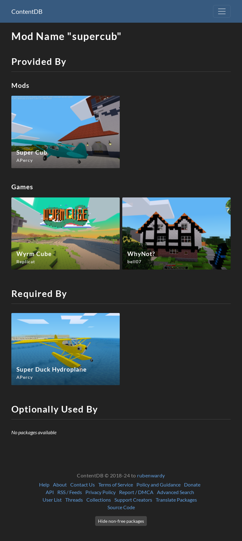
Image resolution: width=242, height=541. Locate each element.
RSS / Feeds (69, 492)
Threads (74, 500)
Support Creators (133, 500)
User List (52, 500)
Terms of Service (115, 484)
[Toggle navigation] (222, 11)
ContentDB (27, 11)
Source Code (121, 507)
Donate (192, 484)
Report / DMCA (136, 492)
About (60, 484)
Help (44, 484)
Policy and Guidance (158, 484)
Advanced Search (175, 492)
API (50, 492)
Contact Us (82, 484)
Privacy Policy (100, 492)
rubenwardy (151, 475)
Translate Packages (176, 500)
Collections (98, 500)
